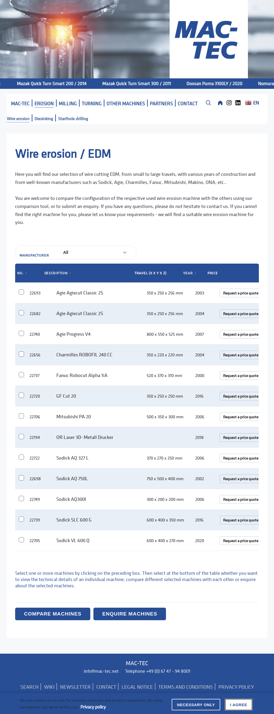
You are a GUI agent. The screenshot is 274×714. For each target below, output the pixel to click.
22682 (34, 313)
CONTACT (188, 103)
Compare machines (52, 614)
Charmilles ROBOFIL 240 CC (84, 354)
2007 (199, 334)
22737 (34, 375)
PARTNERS (161, 103)
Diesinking (43, 118)
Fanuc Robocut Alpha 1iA (82, 375)
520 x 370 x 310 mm (164, 375)
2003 (199, 293)
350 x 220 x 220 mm (165, 355)
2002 (199, 478)
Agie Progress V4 (73, 334)
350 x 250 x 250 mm (165, 396)
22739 (34, 520)
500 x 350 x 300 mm (165, 417)
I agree (238, 705)
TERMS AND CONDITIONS (185, 687)
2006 (199, 417)
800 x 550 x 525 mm (165, 334)
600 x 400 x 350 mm (165, 520)
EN (252, 103)
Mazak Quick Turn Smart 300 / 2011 (143, 83)
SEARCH (29, 687)
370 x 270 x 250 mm (164, 458)
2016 (199, 396)
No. (22, 272)
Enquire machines (129, 614)
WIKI (49, 687)
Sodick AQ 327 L (72, 458)
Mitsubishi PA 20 (73, 416)
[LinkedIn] (238, 103)
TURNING (92, 103)
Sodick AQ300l (71, 499)
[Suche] (208, 103)
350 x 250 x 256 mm (165, 293)
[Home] (220, 103)
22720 (34, 396)
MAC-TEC (20, 103)
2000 (199, 375)
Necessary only (196, 705)
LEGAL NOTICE (137, 687)
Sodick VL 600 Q (73, 540)
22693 (34, 293)
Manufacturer (34, 255)
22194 (34, 437)
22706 (34, 417)
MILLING (68, 103)
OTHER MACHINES (125, 103)
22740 (34, 334)
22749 (34, 499)
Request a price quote (240, 293)
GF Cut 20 (66, 396)
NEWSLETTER (75, 687)
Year (189, 272)
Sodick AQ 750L (72, 478)
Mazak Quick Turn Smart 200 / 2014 (58, 83)
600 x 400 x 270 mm (165, 540)
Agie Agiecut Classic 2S (79, 292)
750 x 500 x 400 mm (165, 478)
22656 (34, 355)
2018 (199, 437)
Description (57, 272)
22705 (34, 540)
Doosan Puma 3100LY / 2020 (221, 83)
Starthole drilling (73, 118)
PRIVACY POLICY (236, 687)
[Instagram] (229, 103)
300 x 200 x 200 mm (165, 499)
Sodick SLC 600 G (74, 519)
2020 (199, 540)
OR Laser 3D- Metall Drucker (84, 437)
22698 (35, 478)
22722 (34, 458)
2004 (199, 313)
